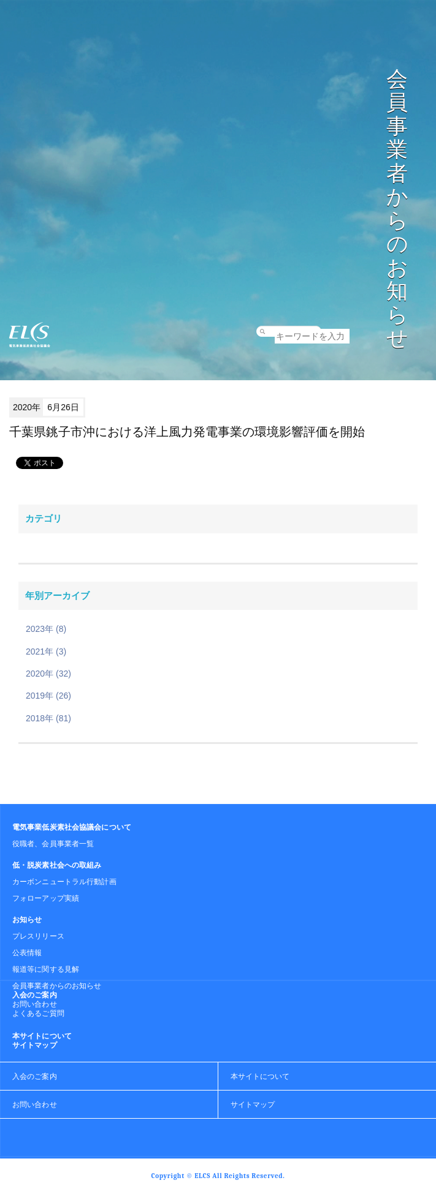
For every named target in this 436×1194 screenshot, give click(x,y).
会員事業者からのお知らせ (56, 986)
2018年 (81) (48, 718)
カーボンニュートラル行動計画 (64, 881)
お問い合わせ (34, 1004)
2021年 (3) (46, 651)
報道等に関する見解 (45, 969)
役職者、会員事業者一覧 (53, 843)
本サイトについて (42, 1036)
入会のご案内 (34, 995)
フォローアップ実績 (45, 898)
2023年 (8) (46, 629)
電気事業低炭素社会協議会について (71, 827)
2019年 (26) (48, 695)
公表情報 (27, 952)
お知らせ (27, 919)
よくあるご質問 (38, 1013)
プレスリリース (38, 936)
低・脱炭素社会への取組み (56, 865)
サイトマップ (34, 1045)
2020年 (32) (48, 673)
